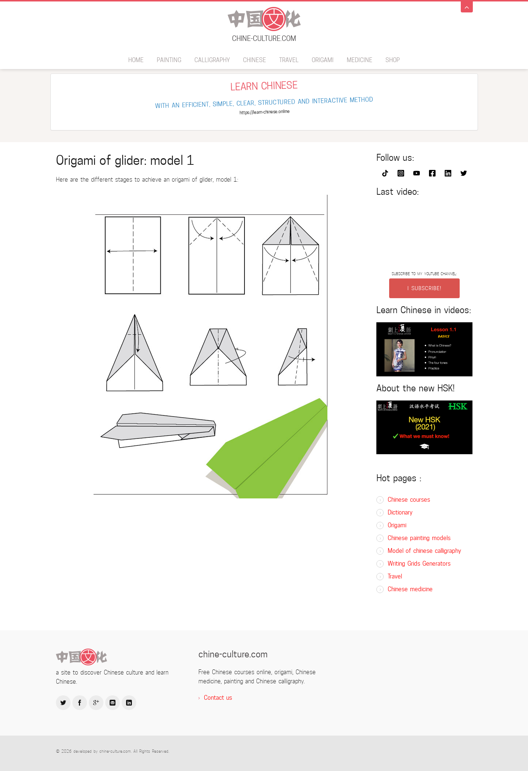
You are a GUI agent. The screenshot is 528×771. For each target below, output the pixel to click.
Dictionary (400, 512)
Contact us (218, 697)
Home (136, 60)
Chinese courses (409, 499)
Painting (169, 60)
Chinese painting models (419, 538)
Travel (289, 60)
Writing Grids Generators (419, 563)
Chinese (254, 60)
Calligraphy (212, 60)
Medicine (359, 60)
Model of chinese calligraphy (424, 550)
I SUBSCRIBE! (424, 288)
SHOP (392, 60)
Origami (323, 60)
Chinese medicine (410, 589)
